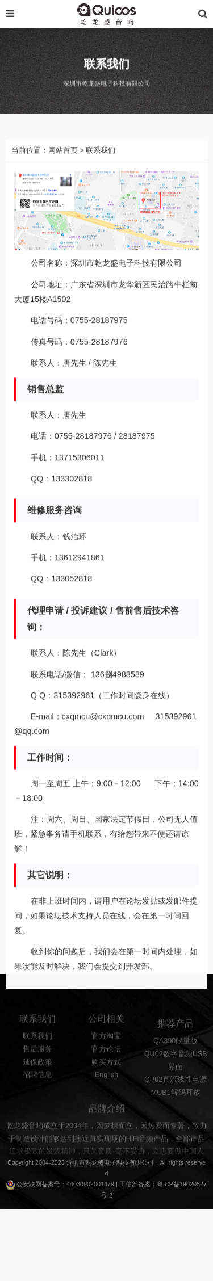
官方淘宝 (106, 1048)
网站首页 (63, 174)
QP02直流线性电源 (175, 1093)
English (106, 1086)
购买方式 (106, 1073)
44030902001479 (90, 1184)
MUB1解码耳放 (176, 1106)
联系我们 (37, 1048)
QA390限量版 (175, 1055)
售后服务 (37, 1060)
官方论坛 (106, 1060)
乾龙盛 (94, 1162)
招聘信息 (37, 1086)
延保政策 (37, 1073)
